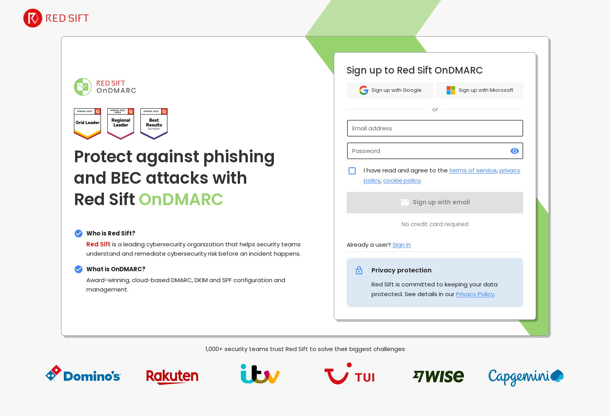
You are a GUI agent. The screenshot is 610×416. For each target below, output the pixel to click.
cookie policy (402, 180)
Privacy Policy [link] (475, 294)
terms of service (473, 170)
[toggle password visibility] (514, 151)
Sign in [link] (402, 244)
